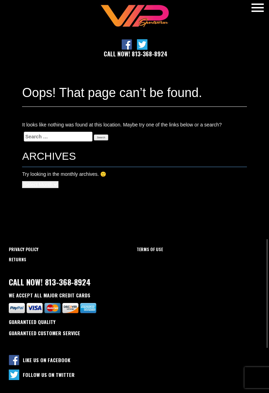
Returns (17, 259)
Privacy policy (24, 249)
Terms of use (150, 249)
